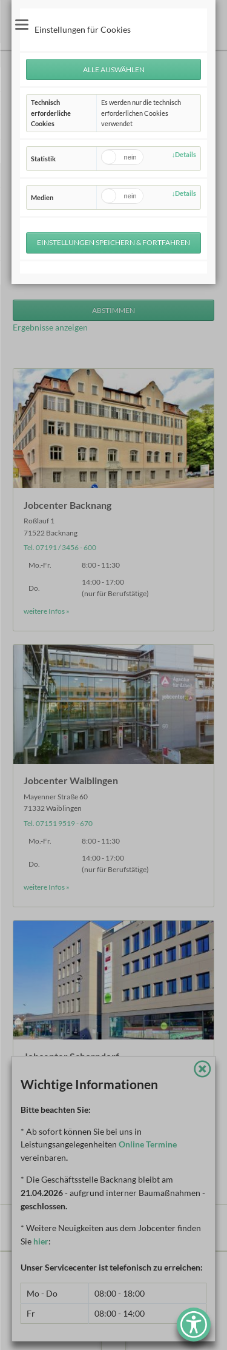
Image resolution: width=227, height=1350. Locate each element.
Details (185, 154)
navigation (21, 24)
